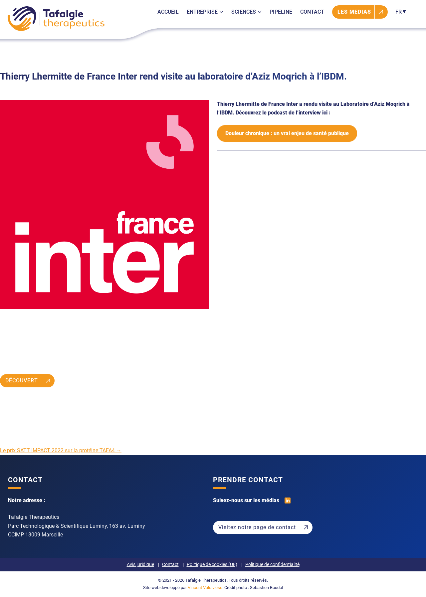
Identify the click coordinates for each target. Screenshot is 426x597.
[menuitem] (400, 12)
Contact (312, 12)
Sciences (246, 12)
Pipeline (281, 12)
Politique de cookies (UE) (212, 564)
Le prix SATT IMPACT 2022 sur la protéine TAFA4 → (60, 450)
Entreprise (205, 12)
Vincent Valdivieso (205, 587)
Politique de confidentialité (272, 564)
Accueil (168, 12)
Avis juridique (140, 564)
